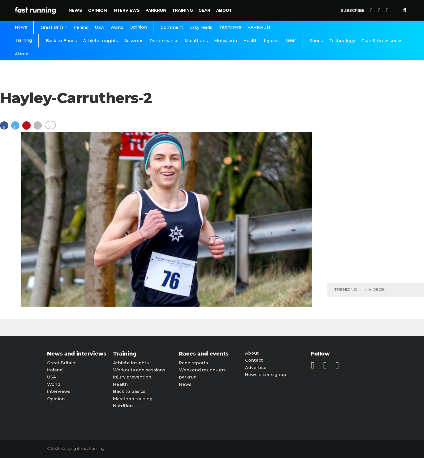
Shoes (316, 40)
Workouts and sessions (139, 370)
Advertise (255, 368)
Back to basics (129, 391)
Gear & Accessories (382, 40)
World (116, 27)
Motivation (225, 40)
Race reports (193, 363)
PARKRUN (155, 10)
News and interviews (76, 353)
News (75, 10)
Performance (164, 40)
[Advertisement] (375, 185)
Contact (254, 360)
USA (99, 27)
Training (182, 10)
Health (250, 40)
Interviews (126, 10)
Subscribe (353, 10)
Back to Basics (61, 40)
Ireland (81, 27)
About (224, 10)
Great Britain (54, 27)
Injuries (272, 40)
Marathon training (133, 399)
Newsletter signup (265, 375)
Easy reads (200, 27)
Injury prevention (132, 377)
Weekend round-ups (202, 370)
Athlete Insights (100, 40)
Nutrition (123, 406)
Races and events (203, 353)
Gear (204, 10)
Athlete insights (131, 363)
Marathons (196, 40)
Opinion (97, 10)
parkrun (188, 377)
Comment (171, 27)
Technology (342, 40)
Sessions (133, 40)
